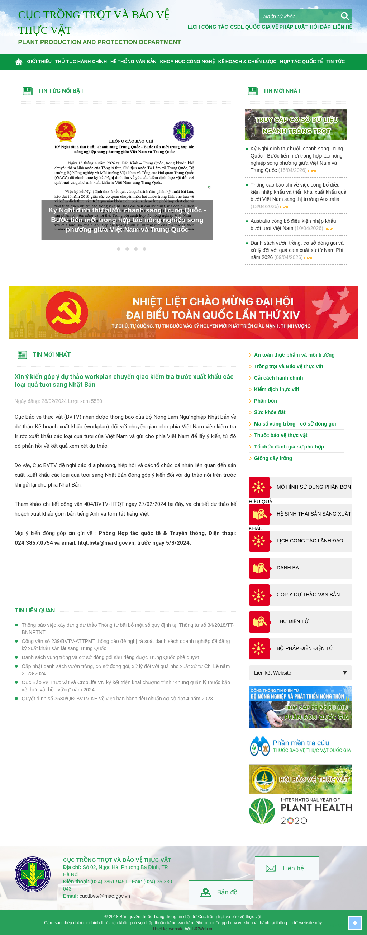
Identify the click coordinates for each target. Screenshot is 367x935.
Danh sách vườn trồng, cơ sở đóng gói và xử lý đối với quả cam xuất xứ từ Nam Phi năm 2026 (297, 250)
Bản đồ (227, 892)
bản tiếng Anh (82, 514)
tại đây (176, 504)
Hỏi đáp (320, 27)
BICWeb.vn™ (343, 931)
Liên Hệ (342, 27)
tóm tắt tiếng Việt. (129, 514)
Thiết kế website (168, 928)
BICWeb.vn (202, 928)
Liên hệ (293, 868)
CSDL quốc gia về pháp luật (269, 27)
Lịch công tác (208, 27)
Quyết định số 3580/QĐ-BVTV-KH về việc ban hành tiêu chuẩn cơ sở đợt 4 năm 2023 (117, 698)
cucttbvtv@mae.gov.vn (105, 896)
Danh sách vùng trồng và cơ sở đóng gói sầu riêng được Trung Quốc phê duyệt (110, 657)
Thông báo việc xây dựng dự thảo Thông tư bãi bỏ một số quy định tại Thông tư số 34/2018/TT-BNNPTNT (128, 628)
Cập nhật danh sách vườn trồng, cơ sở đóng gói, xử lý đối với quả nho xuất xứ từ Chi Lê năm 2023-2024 (126, 669)
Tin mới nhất (52, 354)
